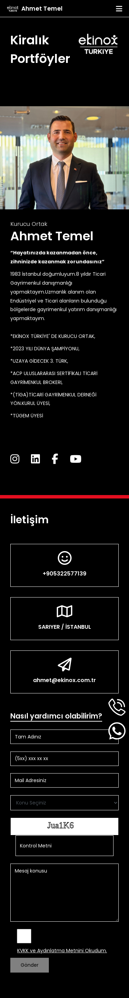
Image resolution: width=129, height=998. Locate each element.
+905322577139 (64, 574)
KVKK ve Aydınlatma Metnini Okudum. (62, 950)
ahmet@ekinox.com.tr (64, 680)
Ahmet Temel (42, 8)
